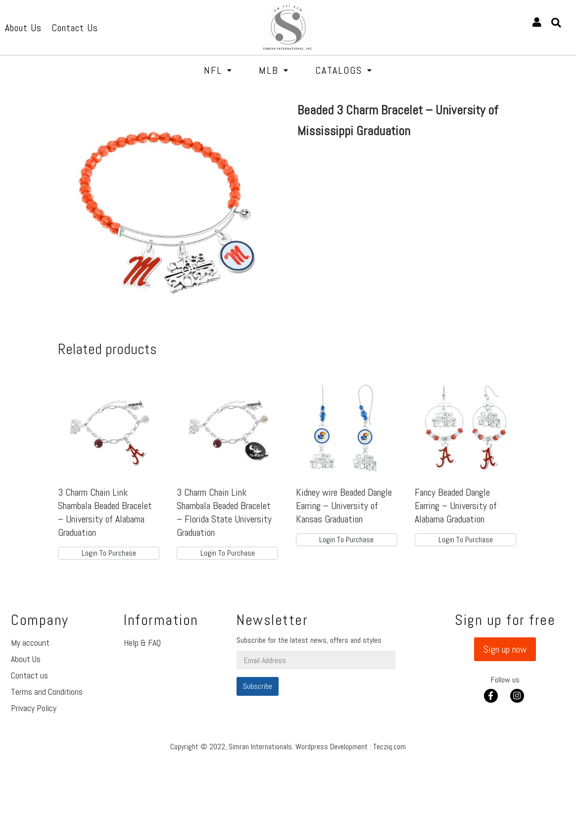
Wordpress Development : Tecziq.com (350, 746)
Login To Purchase (109, 553)
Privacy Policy (33, 708)
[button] (505, 649)
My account (30, 642)
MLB (274, 70)
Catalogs (344, 70)
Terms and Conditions (47, 691)
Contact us (29, 675)
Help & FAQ (142, 642)
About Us (26, 659)
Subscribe (257, 686)
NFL (218, 70)
